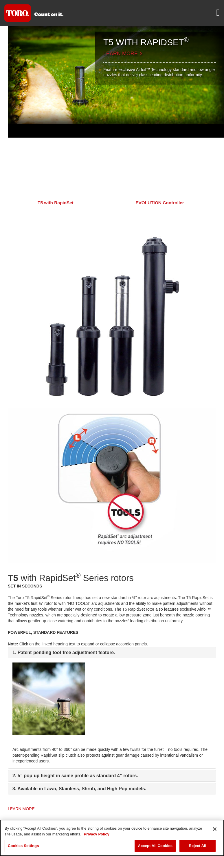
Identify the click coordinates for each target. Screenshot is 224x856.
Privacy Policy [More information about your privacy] (96, 834)
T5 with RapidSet (56, 202)
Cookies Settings (23, 846)
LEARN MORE (122, 53)
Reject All (197, 846)
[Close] (214, 829)
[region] (112, 838)
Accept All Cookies (155, 846)
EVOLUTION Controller (159, 202)
